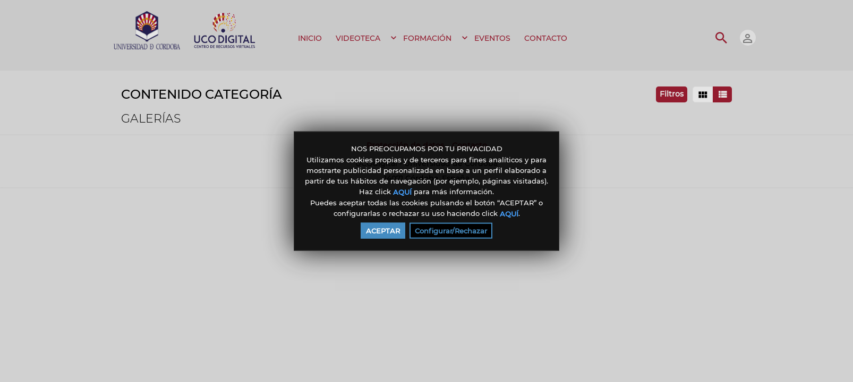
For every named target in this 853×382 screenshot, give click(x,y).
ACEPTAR (383, 230)
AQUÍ (402, 192)
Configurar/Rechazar (451, 230)
